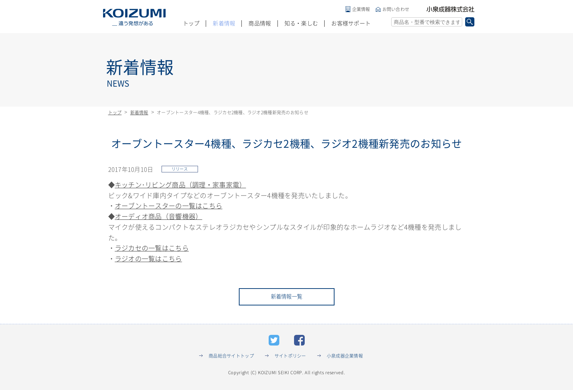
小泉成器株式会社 (450, 9)
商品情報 (259, 23)
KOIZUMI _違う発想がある (134, 17)
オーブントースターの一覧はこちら (168, 207)
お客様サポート (351, 23)
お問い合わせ (396, 9)
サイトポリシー (290, 358)
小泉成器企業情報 (345, 358)
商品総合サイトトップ (231, 358)
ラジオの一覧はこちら (148, 260)
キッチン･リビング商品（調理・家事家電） (180, 185)
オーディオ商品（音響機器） (158, 217)
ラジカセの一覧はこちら (152, 249)
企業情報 (361, 9)
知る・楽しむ (301, 23)
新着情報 (224, 23)
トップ (191, 23)
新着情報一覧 (286, 298)
